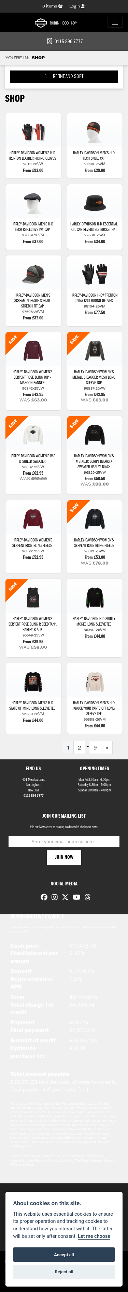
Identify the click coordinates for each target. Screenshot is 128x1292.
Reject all (64, 1271)
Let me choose (94, 1236)
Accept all (64, 1254)
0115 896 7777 (65, 42)
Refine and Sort (64, 76)
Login (77, 6)
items (52, 6)
